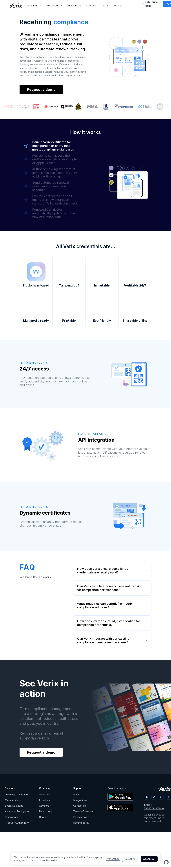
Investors (44, 800)
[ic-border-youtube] (146, 797)
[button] (49, 146)
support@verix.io (34, 738)
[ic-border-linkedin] (161, 797)
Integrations (74, 5)
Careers (43, 817)
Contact (117, 5)
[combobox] (34, 5)
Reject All (130, 858)
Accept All (149, 858)
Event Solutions (14, 805)
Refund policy (81, 822)
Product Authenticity (17, 822)
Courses (91, 5)
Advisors (44, 805)
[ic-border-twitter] (153, 797)
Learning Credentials (17, 794)
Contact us (79, 805)
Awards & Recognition (17, 811)
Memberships (13, 800)
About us (44, 794)
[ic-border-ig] (168, 797)
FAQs (76, 794)
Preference (113, 858)
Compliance (11, 817)
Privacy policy (81, 817)
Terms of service (83, 811)
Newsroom (45, 811)
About (104, 5)
